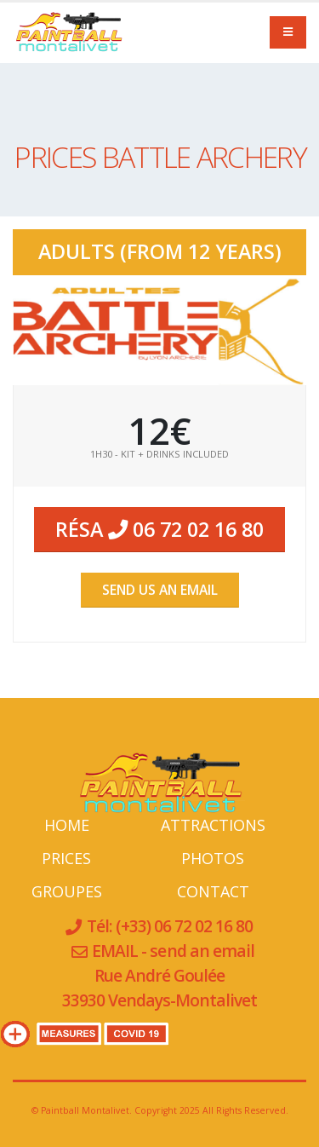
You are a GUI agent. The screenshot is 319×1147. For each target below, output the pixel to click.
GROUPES (66, 891)
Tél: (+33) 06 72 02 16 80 (168, 925)
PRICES (66, 858)
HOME (66, 825)
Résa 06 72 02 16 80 (159, 529)
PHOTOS (212, 858)
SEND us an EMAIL (160, 589)
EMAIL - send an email (173, 950)
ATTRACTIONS (213, 825)
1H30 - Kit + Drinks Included (159, 453)
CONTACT (213, 891)
